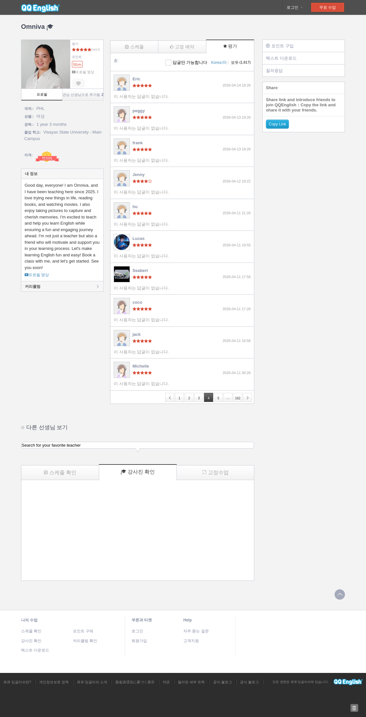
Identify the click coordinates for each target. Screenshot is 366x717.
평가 (230, 46)
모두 (241, 62)
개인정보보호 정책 (54, 682)
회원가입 (139, 641)
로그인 (295, 7)
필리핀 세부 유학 (191, 682)
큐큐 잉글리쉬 (40, 7)
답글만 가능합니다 (190, 62)
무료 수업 (327, 7)
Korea (218, 62)
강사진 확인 (138, 472)
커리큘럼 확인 (85, 641)
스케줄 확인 (60, 472)
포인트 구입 (280, 45)
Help (187, 620)
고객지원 (191, 641)
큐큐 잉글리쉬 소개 (92, 682)
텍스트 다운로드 (281, 58)
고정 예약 (182, 46)
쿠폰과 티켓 (142, 620)
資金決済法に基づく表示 (134, 682)
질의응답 (274, 70)
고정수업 (215, 472)
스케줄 (134, 46)
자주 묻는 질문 (196, 631)
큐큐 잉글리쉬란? (17, 682)
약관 (166, 682)
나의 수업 (29, 620)
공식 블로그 (222, 682)
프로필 (42, 94)
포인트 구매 (83, 631)
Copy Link (277, 124)
